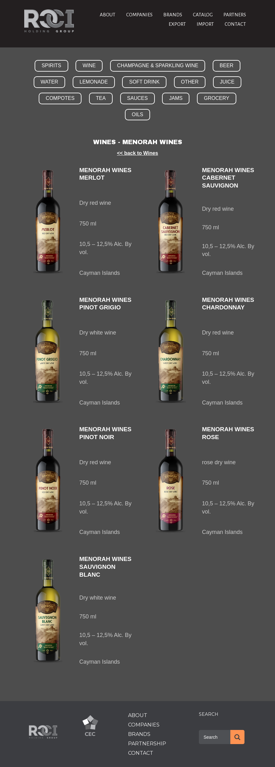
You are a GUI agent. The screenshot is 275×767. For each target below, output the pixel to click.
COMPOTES (60, 98)
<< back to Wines (137, 153)
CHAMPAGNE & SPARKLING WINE (157, 65)
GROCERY (216, 98)
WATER (49, 81)
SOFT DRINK (144, 81)
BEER (226, 65)
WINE (89, 65)
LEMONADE (94, 81)
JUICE (227, 81)
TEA (101, 98)
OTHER (190, 81)
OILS (137, 114)
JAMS (175, 98)
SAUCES (137, 98)
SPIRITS (51, 65)
